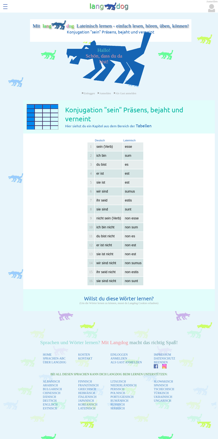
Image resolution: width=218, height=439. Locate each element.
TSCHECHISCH (164, 389)
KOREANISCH (87, 404)
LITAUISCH (118, 381)
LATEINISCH (86, 408)
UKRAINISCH (163, 396)
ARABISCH (50, 385)
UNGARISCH (162, 400)
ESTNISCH (50, 408)
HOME (47, 354)
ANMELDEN (118, 358)
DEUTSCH (50, 400)
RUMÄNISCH (119, 400)
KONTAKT (85, 358)
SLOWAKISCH (163, 381)
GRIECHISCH (87, 389)
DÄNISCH (49, 396)
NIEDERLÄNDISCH (123, 385)
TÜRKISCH (161, 393)
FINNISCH (85, 381)
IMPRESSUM (162, 354)
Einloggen (88, 93)
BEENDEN (161, 362)
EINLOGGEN (119, 354)
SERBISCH (117, 408)
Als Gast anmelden (125, 93)
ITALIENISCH (87, 396)
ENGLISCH (50, 404)
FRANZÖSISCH (88, 385)
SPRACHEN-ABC (54, 358)
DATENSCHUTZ (164, 358)
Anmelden (104, 93)
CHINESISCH (51, 393)
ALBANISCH (51, 381)
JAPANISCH (86, 400)
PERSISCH (117, 389)
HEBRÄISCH (86, 393)
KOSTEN (84, 354)
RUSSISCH (117, 404)
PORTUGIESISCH (121, 396)
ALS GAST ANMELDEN (126, 362)
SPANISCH (161, 385)
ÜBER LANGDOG (54, 362)
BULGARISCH (52, 389)
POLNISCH (117, 393)
